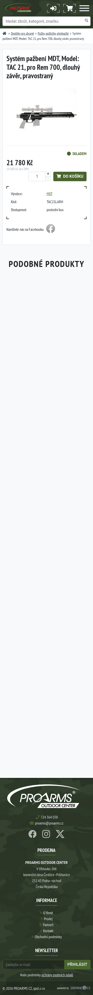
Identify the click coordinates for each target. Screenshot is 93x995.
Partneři (48, 924)
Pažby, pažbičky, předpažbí (53, 33)
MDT (50, 193)
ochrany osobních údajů (57, 974)
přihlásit (77, 964)
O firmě (48, 912)
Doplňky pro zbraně (22, 33)
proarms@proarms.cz (49, 823)
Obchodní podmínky (48, 936)
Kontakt (48, 930)
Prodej (48, 918)
